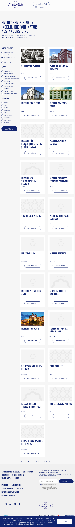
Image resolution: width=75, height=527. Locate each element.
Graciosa (7, 110)
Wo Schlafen (8, 62)
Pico (5, 112)
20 (47, 461)
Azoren (16, 478)
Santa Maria (8, 115)
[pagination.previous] (21, 461)
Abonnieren (65, 481)
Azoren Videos (16, 485)
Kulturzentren (9, 83)
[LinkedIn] (15, 504)
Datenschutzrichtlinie (8, 495)
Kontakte (20, 488)
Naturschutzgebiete (10, 93)
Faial (5, 105)
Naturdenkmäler (9, 91)
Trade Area (6, 478)
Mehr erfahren (32, 78)
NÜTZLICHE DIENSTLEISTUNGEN (10, 492)
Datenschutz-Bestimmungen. (31, 524)
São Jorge (7, 117)
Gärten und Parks (10, 76)
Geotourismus (8, 73)
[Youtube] (10, 504)
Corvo (6, 102)
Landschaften (8, 86)
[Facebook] (1, 504)
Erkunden (39, 4)
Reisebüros (7, 55)
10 (40, 461)
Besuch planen (18, 475)
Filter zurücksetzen (9, 128)
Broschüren (4, 485)
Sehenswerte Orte (10, 57)
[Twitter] (19, 504)
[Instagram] (6, 504)
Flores (6, 107)
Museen (6, 88)
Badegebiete (8, 71)
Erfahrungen (8, 52)
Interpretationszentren (12, 78)
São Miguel (7, 120)
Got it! (64, 521)
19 (44, 461)
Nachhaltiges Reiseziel (10, 471)
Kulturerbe (8, 81)
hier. (53, 489)
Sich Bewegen (8, 60)
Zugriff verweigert (7, 488)
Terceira (7, 122)
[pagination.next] (49, 461)
